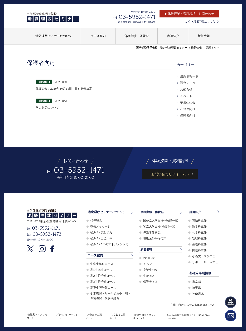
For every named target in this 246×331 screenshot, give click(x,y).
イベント (186, 96)
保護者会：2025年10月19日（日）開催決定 (66, 88)
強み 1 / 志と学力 (101, 232)
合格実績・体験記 (152, 212)
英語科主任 (199, 220)
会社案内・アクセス (38, 314)
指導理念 (96, 220)
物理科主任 (199, 238)
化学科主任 (199, 232)
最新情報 (196, 47)
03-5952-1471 (137, 17)
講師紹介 (195, 212)
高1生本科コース (101, 269)
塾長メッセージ (100, 226)
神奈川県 (198, 293)
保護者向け (212, 47)
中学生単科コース (101, 263)
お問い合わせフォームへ (170, 174)
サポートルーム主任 (205, 262)
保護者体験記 (151, 232)
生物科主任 (199, 244)
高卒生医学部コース (103, 287)
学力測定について (48, 107)
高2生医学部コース (102, 275)
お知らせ (186, 89)
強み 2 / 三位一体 (101, 238)
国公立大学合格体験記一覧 (160, 220)
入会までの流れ (93, 314)
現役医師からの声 (154, 238)
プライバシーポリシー (66, 314)
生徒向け (149, 275)
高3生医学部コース (102, 281)
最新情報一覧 (189, 76)
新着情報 (146, 249)
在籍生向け (187, 109)
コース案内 (95, 255)
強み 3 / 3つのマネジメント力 (109, 244)
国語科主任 (199, 250)
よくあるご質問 (115, 314)
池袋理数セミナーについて (106, 212)
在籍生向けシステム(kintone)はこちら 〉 (194, 304)
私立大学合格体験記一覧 (159, 226)
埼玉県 (196, 287)
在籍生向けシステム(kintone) (145, 314)
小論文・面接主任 (203, 256)
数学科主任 (199, 226)
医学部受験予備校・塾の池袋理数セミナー (161, 47)
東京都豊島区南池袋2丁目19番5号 (136, 22)
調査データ (187, 83)
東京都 (196, 281)
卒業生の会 (187, 102)
